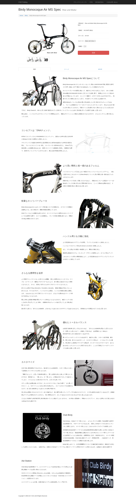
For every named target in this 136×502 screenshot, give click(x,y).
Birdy (26, 15)
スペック (66, 69)
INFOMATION (99, 2)
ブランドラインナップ (80, 2)
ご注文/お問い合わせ (112, 2)
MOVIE (100, 69)
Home (21, 15)
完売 (93, 53)
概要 (34, 69)
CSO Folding (22, 2)
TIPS (91, 2)
